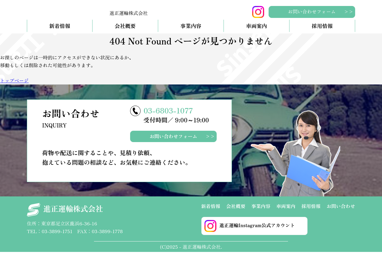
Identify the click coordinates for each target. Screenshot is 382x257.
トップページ (14, 85)
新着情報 (59, 31)
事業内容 (190, 31)
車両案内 (256, 31)
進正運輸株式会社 (65, 215)
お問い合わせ (340, 210)
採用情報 (322, 31)
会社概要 (125, 31)
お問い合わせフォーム (312, 11)
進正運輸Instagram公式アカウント (249, 231)
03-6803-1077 (168, 115)
